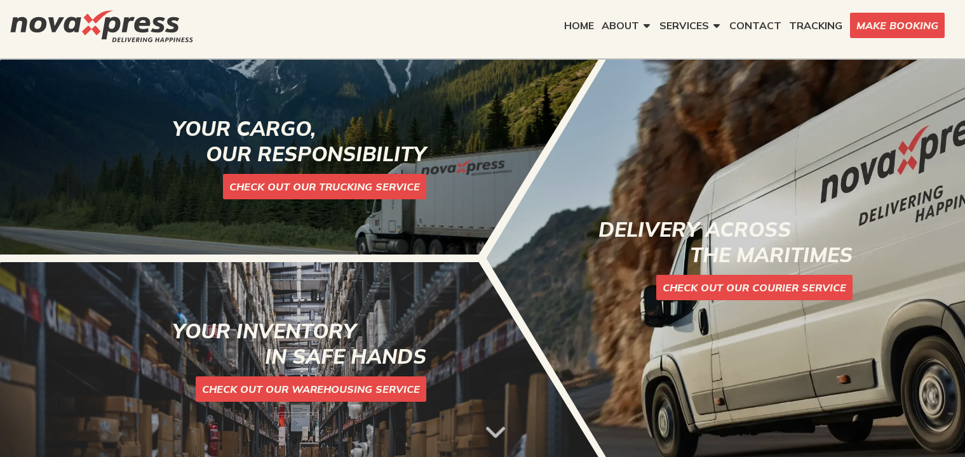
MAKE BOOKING (897, 25)
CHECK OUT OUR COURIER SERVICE (754, 287)
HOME (579, 25)
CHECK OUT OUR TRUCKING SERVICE (324, 186)
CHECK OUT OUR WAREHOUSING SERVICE (311, 389)
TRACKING (815, 25)
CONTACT (755, 25)
